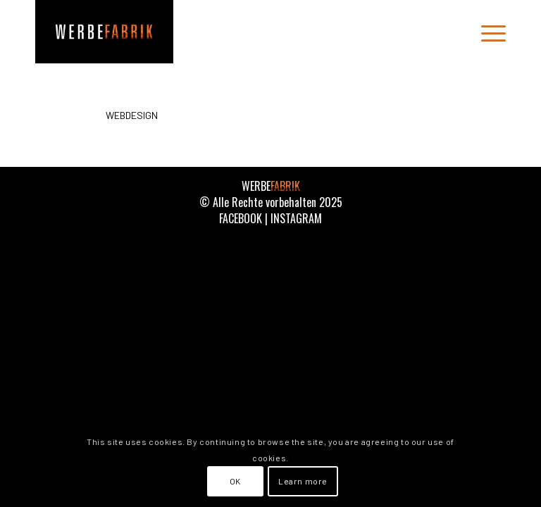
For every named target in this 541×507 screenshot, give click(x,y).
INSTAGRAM (296, 218)
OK (235, 481)
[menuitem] (486, 31)
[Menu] (486, 31)
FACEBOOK (240, 218)
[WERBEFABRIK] (104, 31)
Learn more (303, 481)
